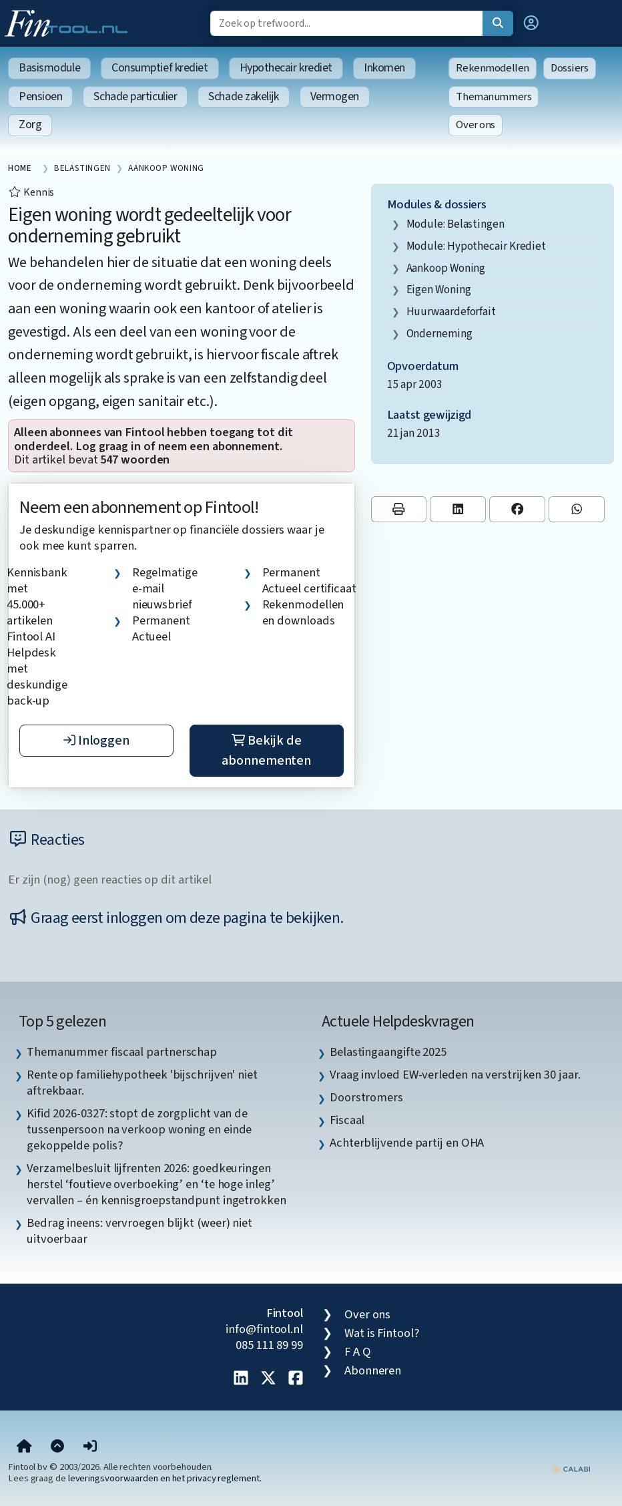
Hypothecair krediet (286, 67)
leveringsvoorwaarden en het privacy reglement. (165, 1478)
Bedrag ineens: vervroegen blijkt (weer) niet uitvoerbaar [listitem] (139, 1231)
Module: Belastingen (455, 224)
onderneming (439, 333)
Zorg (30, 124)
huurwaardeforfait (451, 311)
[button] (531, 23)
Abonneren (372, 1370)
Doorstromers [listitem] (366, 1097)
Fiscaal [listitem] (347, 1120)
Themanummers (493, 97)
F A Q (357, 1351)
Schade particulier (135, 96)
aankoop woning (446, 268)
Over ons (475, 125)
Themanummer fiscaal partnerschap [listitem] (122, 1052)
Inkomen (384, 67)
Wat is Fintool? (381, 1333)
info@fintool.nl (264, 1329)
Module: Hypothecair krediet (476, 246)
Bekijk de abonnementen (266, 750)
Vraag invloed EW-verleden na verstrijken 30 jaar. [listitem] (455, 1074)
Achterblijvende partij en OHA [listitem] (407, 1142)
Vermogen (334, 96)
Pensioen (40, 96)
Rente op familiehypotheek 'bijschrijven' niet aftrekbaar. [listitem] (142, 1082)
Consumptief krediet (159, 67)
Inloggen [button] (96, 740)
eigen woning (438, 289)
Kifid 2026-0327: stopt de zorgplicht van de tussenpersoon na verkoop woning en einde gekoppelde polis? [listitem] (139, 1129)
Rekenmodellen (492, 68)
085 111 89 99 (269, 1345)
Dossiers (570, 68)
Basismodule (49, 67)
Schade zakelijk (243, 96)
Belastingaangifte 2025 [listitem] (388, 1052)
